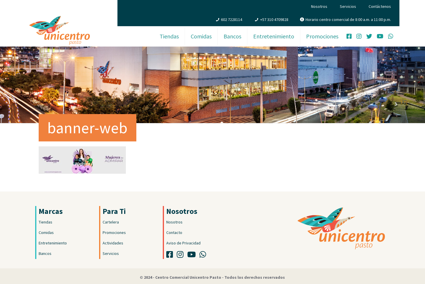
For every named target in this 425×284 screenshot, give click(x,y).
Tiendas (45, 222)
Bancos (45, 253)
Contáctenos (380, 6)
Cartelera (111, 222)
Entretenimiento (53, 243)
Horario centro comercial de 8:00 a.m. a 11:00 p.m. (348, 19)
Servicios (348, 6)
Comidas (46, 232)
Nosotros (319, 6)
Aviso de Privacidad (183, 243)
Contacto (174, 232)
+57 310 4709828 (274, 19)
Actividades (113, 243)
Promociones (114, 232)
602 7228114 (231, 19)
